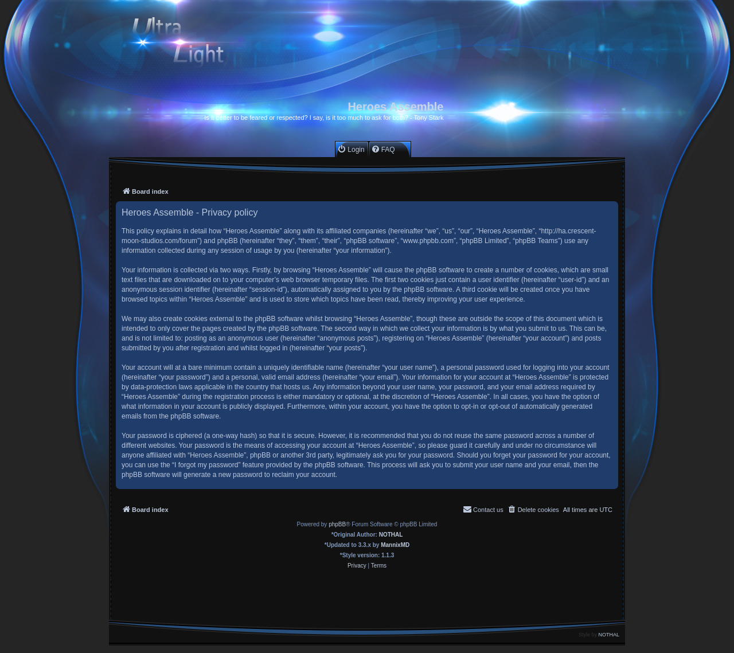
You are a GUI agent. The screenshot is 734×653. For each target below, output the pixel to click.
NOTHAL (391, 534)
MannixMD (395, 545)
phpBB (337, 524)
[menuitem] (350, 149)
